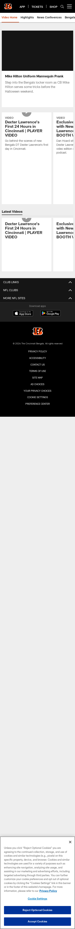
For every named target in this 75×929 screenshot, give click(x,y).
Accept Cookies (37, 921)
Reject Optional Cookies (37, 910)
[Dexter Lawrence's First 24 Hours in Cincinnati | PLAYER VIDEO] (26, 133)
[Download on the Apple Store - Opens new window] (23, 313)
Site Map (37, 377)
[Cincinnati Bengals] (37, 332)
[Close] (70, 842)
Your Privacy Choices (37, 390)
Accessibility (37, 358)
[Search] (62, 6)
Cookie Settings (37, 397)
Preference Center (37, 403)
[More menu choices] (69, 6)
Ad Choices (37, 384)
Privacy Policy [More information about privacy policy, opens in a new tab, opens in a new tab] (48, 890)
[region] (37, 882)
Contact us (37, 364)
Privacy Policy (37, 351)
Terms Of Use (37, 371)
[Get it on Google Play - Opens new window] (50, 315)
